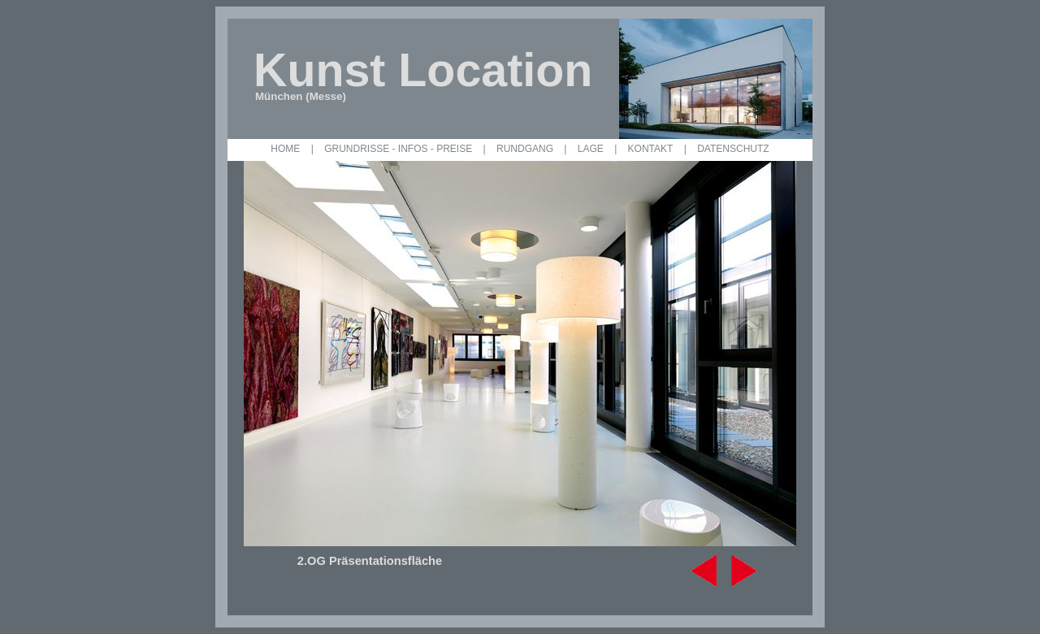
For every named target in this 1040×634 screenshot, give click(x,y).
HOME (285, 148)
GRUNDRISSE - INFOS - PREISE (398, 148)
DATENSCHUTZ (733, 148)
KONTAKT (651, 148)
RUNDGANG (524, 148)
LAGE (591, 148)
